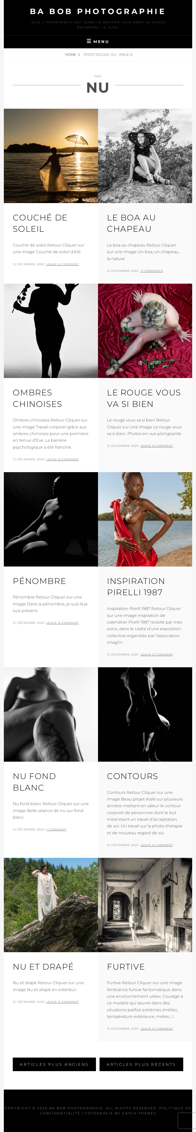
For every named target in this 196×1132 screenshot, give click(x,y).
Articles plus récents (141, 1064)
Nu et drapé (43, 967)
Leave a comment (62, 264)
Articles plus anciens (54, 1064)
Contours (132, 776)
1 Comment (56, 829)
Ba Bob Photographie (98, 11)
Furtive (126, 967)
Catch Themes (139, 1113)
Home (71, 54)
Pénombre (39, 581)
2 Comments (152, 271)
